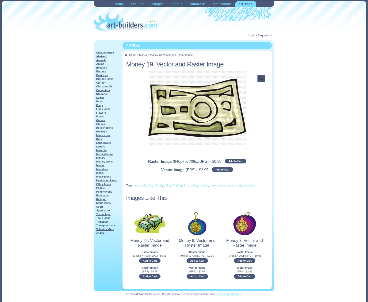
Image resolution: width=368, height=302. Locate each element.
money (203, 185)
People (100, 187)
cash (142, 185)
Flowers (101, 112)
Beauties (101, 67)
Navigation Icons (106, 180)
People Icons (104, 191)
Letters (100, 146)
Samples (158, 4)
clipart (158, 185)
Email (99, 101)
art (136, 185)
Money (143, 55)
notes (221, 185)
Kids (99, 139)
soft (238, 185)
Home (119, 4)
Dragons (101, 94)
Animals (101, 60)
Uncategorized (105, 52)
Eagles (100, 97)
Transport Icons (106, 225)
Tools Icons (103, 218)
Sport (99, 206)
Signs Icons (103, 202)
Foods (100, 116)
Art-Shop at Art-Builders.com (125, 22)
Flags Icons (103, 109)
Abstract (101, 56)
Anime (100, 63)
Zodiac (100, 233)
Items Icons (103, 135)
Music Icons (103, 176)
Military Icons (104, 161)
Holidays (101, 131)
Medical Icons (104, 154)
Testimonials (222, 4)
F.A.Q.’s (177, 4)
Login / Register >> (260, 35)
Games (100, 120)
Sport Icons (103, 210)
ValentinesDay (105, 229)
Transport (102, 221)
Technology (103, 214)
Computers (103, 90)
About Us (138, 4)
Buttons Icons (104, 78)
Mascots (101, 150)
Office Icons (103, 184)
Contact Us (197, 4)
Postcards (102, 195)
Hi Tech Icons (104, 127)
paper (230, 185)
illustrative (190, 185)
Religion (101, 199)
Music (100, 172)
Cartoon (101, 82)
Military (100, 157)
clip (150, 185)
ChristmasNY (104, 86)
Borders (101, 71)
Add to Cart (235, 161)
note (213, 185)
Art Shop (246, 4)
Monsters (102, 169)
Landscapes (103, 142)
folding (177, 185)
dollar (167, 185)
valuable (248, 185)
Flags (99, 105)
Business (102, 75)
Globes (100, 124)
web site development (228, 294)
